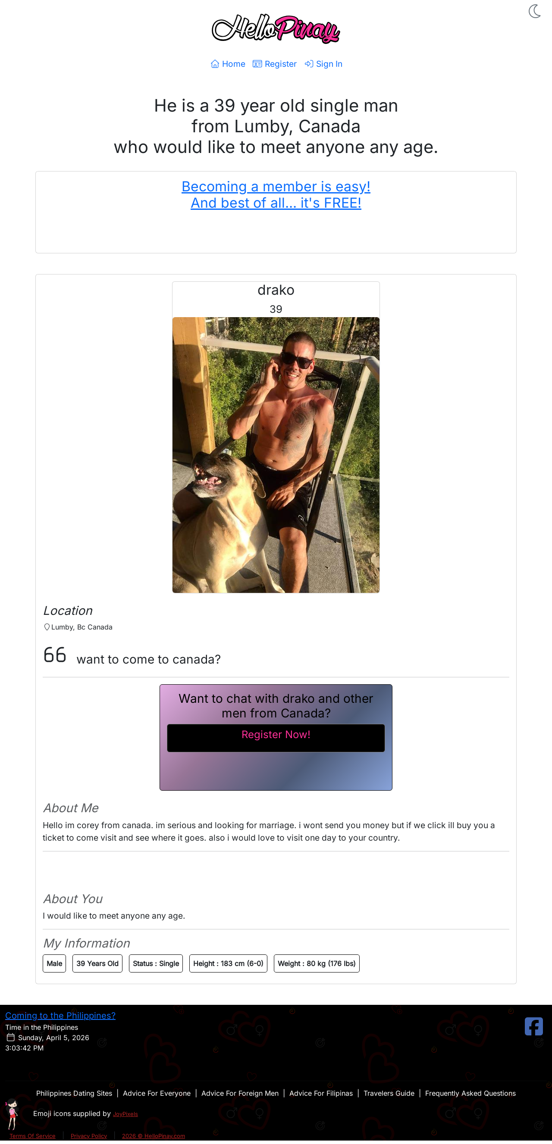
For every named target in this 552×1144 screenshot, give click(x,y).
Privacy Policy (89, 1135)
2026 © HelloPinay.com (153, 1135)
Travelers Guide (389, 1093)
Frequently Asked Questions (470, 1093)
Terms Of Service (32, 1135)
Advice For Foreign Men (240, 1093)
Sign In (323, 64)
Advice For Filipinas (321, 1093)
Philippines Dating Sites (74, 1093)
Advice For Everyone (157, 1093)
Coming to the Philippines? (60, 1015)
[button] (536, 11)
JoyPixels (125, 1113)
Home (227, 64)
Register (274, 64)
